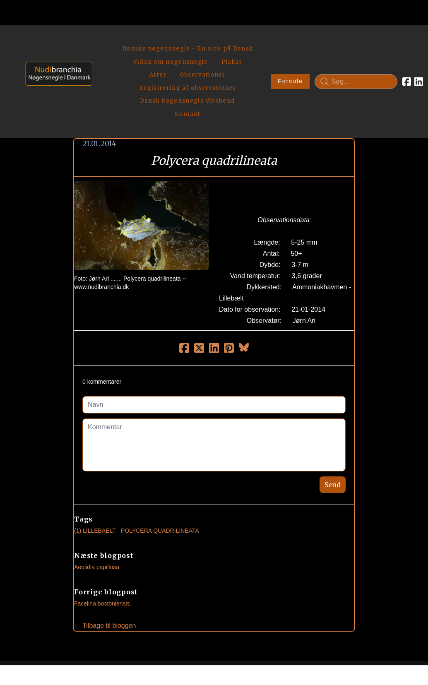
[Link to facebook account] (378, 52)
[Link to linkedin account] (390, 52)
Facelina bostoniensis (102, 545)
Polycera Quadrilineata (160, 472)
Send (333, 426)
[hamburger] (102, 40)
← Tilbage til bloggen (105, 567)
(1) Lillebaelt (95, 472)
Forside (262, 52)
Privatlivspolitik (293, 650)
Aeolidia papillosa (96, 508)
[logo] (56, 52)
